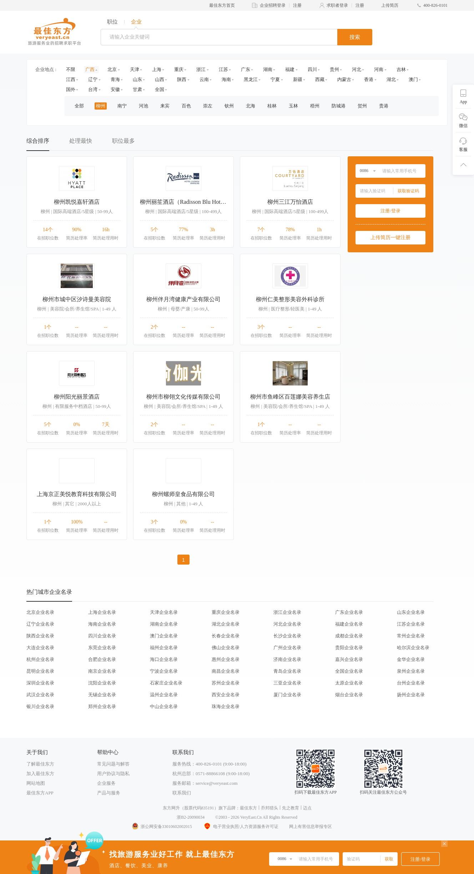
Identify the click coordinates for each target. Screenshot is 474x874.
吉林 (401, 69)
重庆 (178, 69)
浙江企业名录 (287, 612)
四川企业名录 (102, 635)
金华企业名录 (411, 659)
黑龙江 (251, 79)
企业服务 (106, 783)
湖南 (267, 69)
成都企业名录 (349, 635)
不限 (70, 69)
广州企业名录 (287, 647)
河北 (356, 69)
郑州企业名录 (102, 706)
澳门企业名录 (164, 635)
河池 (143, 105)
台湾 (92, 89)
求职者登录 (337, 5)
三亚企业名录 (287, 683)
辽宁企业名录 (40, 624)
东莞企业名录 (102, 647)
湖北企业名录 (225, 624)
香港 (368, 79)
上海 (156, 69)
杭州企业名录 (40, 659)
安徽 (115, 89)
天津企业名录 (164, 612)
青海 (115, 79)
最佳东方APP (40, 792)
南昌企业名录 (225, 671)
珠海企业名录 (225, 706)
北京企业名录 (40, 612)
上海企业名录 (102, 612)
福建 (289, 69)
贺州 (362, 105)
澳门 (413, 79)
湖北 (391, 79)
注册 (297, 5)
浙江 (201, 69)
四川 (312, 69)
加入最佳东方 (40, 773)
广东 (245, 69)
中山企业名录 (164, 706)
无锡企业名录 (102, 694)
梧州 (314, 105)
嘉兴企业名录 (349, 659)
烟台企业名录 (349, 694)
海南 (226, 79)
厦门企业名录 (287, 694)
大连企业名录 (40, 647)
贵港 (383, 105)
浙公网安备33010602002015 (161, 826)
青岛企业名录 (287, 671)
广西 (90, 69)
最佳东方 (248, 807)
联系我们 (181, 792)
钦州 (229, 105)
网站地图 (35, 783)
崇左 (207, 105)
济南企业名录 (287, 659)
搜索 (354, 37)
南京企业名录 (102, 671)
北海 (250, 105)
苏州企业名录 (225, 683)
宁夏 (275, 79)
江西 (70, 79)
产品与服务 (108, 792)
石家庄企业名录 (166, 683)
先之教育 (290, 807)
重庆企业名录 (225, 612)
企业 (136, 22)
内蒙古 (344, 79)
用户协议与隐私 (113, 773)
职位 (112, 22)
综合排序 (37, 141)
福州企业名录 (164, 647)
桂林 (272, 105)
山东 (137, 79)
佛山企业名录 (225, 647)
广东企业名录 (349, 612)
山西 (159, 79)
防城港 (339, 105)
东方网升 (171, 807)
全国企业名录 (349, 671)
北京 (112, 69)
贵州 (334, 69)
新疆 (297, 79)
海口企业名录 (164, 659)
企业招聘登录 (273, 5)
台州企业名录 (411, 683)
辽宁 (92, 79)
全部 (79, 105)
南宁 (122, 105)
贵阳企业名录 (349, 647)
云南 (204, 79)
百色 (186, 105)
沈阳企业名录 (102, 683)
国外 (70, 89)
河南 (378, 69)
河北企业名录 (287, 624)
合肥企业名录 (102, 659)
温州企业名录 (164, 694)
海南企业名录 (102, 624)
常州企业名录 (411, 635)
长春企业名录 (225, 635)
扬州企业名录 (411, 694)
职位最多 (123, 141)
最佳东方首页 (222, 5)
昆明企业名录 (40, 671)
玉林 (293, 105)
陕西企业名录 (40, 635)
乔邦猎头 (269, 807)
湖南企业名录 (164, 624)
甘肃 (137, 89)
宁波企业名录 (164, 671)
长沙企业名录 (287, 635)
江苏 (223, 69)
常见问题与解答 (113, 764)
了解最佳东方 (40, 764)
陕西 (181, 79)
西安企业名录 (225, 694)
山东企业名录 (411, 612)
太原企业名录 (349, 683)
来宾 (165, 105)
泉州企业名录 (411, 671)
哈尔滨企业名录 (413, 647)
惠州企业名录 (225, 659)
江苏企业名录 (411, 624)
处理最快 (80, 141)
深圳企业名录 (40, 683)
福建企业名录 (349, 624)
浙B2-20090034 (191, 817)
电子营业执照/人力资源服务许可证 (240, 826)
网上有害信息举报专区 (310, 826)
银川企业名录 (40, 706)
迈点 (307, 807)
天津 (134, 69)
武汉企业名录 (40, 694)
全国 (159, 89)
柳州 (100, 105)
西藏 (319, 79)
